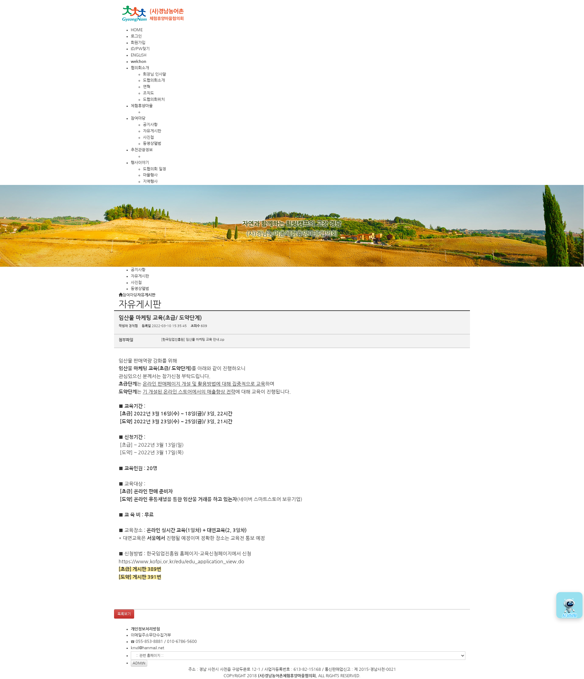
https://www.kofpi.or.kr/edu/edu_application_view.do (181, 561)
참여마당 (138, 118)
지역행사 (150, 181)
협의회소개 (140, 68)
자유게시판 (152, 131)
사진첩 (148, 137)
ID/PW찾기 (140, 49)
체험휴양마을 (142, 106)
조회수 (195, 326)
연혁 (146, 87)
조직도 (148, 93)
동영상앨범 (152, 143)
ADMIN (139, 663)
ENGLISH (138, 55)
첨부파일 (126, 340)
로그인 (136, 36)
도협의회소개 (154, 80)
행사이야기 (140, 163)
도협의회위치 (154, 99)
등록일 (146, 326)
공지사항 (150, 125)
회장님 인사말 (154, 74)
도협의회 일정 (154, 169)
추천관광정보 (142, 150)
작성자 (123, 326)
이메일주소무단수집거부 (151, 635)
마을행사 (150, 175)
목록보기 (124, 614)
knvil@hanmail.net (147, 648)
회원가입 (138, 43)
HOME (137, 30)
